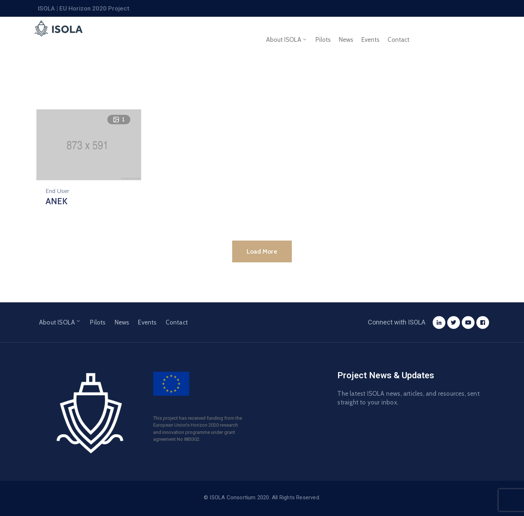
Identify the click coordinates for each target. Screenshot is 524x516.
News (346, 39)
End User (57, 191)
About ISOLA (286, 39)
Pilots (323, 39)
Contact (398, 39)
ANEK (56, 201)
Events (370, 39)
